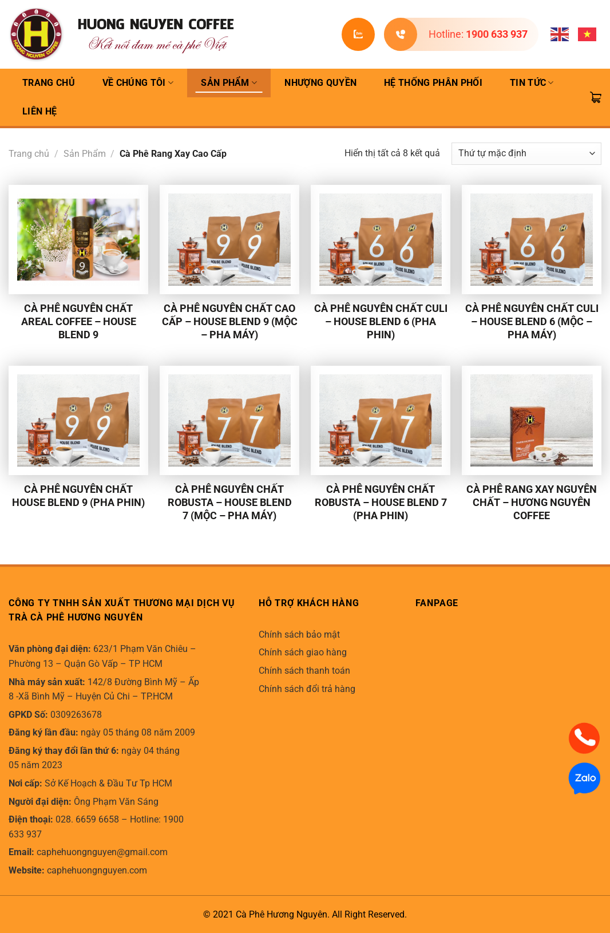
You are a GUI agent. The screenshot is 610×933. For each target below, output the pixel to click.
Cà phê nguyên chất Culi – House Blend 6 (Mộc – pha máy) (532, 321)
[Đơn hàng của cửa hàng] (526, 154)
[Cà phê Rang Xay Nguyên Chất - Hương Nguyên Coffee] (531, 420)
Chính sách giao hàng (303, 652)
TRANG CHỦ (48, 82)
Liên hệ (39, 111)
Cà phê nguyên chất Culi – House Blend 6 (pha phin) (380, 321)
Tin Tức (532, 83)
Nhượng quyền (320, 82)
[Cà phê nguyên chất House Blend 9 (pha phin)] (78, 420)
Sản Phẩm (229, 83)
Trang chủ (29, 153)
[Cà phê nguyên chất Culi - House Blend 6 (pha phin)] (380, 239)
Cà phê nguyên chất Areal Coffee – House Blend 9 (78, 321)
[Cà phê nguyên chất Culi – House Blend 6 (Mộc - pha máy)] (531, 239)
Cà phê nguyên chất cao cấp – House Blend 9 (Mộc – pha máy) (230, 321)
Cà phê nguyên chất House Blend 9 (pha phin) (78, 495)
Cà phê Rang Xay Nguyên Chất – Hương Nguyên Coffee (531, 502)
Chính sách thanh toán (304, 670)
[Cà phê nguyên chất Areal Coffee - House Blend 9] (78, 239)
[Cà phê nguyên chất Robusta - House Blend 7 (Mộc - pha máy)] (229, 420)
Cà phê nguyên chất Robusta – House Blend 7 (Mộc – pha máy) (230, 502)
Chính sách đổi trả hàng (307, 688)
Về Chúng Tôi (137, 83)
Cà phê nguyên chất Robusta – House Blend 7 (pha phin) (381, 502)
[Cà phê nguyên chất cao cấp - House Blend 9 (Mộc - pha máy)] (229, 239)
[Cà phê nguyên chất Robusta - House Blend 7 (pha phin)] (380, 420)
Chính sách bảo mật (299, 634)
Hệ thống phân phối (433, 82)
